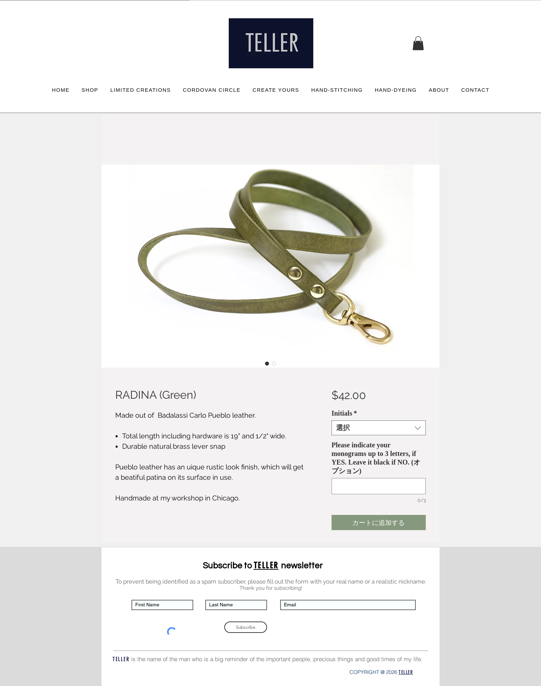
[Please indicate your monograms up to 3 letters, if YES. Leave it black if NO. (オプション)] (378, 486)
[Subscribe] (245, 627)
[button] (418, 43)
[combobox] (379, 427)
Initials (344, 413)
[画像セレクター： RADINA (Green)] (267, 363)
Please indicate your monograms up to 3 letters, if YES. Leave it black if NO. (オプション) (376, 458)
